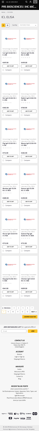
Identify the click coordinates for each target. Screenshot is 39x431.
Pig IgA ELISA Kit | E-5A (9, 144)
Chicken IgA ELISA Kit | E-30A (28, 280)
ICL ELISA (10, 12)
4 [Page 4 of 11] (18, 308)
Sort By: (14, 25)
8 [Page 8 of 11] (3, 312)
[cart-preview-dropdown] (34, 1)
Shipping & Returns (19, 359)
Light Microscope (20, 395)
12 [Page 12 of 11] (22, 312)
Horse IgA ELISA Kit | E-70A (10, 235)
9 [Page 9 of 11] (8, 312)
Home (3, 12)
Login (16, 357)
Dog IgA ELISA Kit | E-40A (10, 280)
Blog (19, 379)
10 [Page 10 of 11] (13, 312)
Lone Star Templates (28, 429)
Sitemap (29, 427)
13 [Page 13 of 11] (27, 312)
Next (34, 312)
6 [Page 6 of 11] (27, 308)
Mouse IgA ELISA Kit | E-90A (28, 144)
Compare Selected (30, 317)
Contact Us (19, 376)
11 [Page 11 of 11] (17, 312)
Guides (19, 369)
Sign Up (22, 357)
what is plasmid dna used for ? (20, 389)
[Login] (30, 2)
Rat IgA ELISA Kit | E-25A (9, 99)
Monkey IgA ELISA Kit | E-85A (9, 189)
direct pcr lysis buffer (19, 400)
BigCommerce (13, 429)
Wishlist (19, 354)
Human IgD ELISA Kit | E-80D (27, 54)
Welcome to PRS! (19, 372)
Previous (6, 308)
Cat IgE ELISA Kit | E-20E (9, 54)
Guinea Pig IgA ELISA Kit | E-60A (27, 235)
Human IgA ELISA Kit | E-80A (27, 189)
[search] (26, 2)
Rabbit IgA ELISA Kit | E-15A (28, 99)
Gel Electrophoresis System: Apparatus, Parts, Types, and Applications (19, 392)
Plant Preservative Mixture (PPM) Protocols (19, 398)
